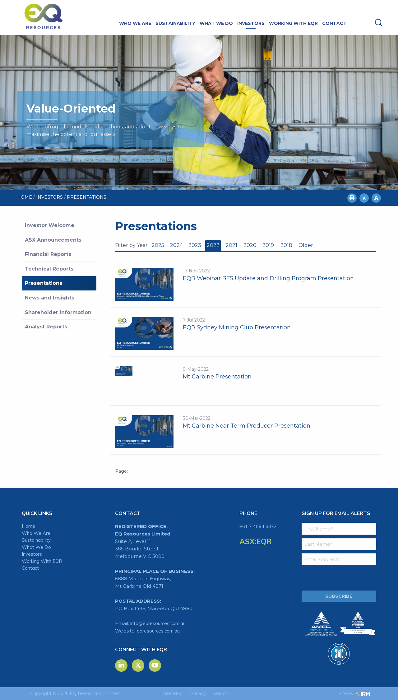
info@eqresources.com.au (158, 623)
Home (28, 526)
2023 (194, 245)
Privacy (198, 693)
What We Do (216, 23)
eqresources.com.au (158, 631)
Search (220, 693)
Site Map (173, 693)
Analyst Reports (46, 327)
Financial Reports (48, 254)
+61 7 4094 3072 (258, 526)
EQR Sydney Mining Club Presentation (237, 327)
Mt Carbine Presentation (217, 376)
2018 (286, 245)
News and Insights (49, 298)
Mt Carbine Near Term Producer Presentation (246, 425)
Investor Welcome (49, 225)
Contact (334, 23)
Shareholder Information (58, 312)
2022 (213, 245)
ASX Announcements (53, 240)
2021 (231, 245)
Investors (251, 23)
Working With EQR (293, 23)
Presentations (43, 283)
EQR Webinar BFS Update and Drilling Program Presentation (268, 278)
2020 (250, 245)
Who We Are (135, 23)
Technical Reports (49, 269)
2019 (268, 245)
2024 (176, 245)
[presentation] (339, 578)
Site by (354, 693)
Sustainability (175, 23)
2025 (158, 245)
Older (305, 245)
